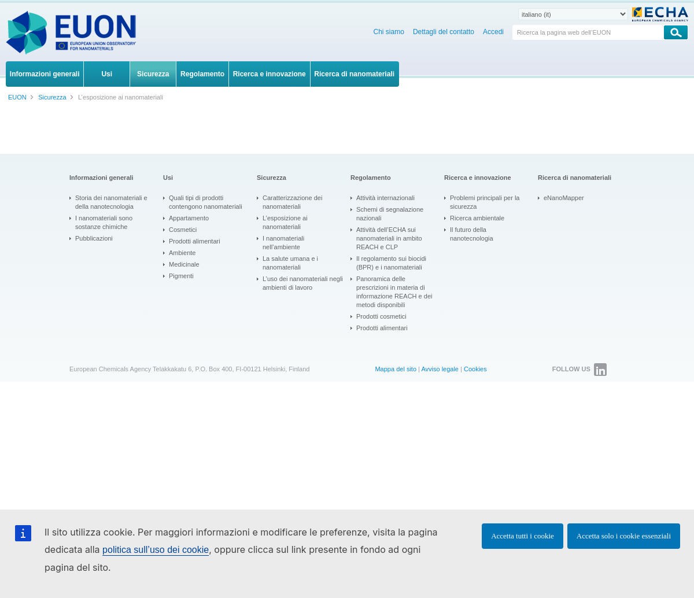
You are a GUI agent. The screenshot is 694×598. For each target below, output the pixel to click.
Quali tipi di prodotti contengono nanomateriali (205, 202)
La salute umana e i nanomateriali (290, 263)
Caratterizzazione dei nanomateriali (292, 202)
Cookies (475, 369)
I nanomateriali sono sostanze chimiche (103, 222)
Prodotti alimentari (194, 241)
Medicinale (184, 264)
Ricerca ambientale (477, 218)
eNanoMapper (564, 197)
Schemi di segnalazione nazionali (389, 214)
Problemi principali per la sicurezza (484, 202)
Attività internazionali (385, 197)
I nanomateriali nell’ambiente (283, 242)
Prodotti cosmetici (381, 316)
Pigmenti (181, 275)
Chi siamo (389, 32)
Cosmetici (183, 229)
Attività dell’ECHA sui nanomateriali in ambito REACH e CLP (389, 238)
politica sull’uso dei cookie (155, 550)
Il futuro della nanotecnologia (471, 234)
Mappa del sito (395, 369)
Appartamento (189, 218)
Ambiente (182, 252)
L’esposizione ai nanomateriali (285, 222)
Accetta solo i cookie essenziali (624, 535)
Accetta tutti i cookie (522, 535)
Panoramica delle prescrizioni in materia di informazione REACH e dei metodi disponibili (394, 291)
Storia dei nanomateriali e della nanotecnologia (111, 202)
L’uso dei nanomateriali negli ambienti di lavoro (303, 283)
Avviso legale (440, 369)
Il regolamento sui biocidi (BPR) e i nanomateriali (391, 263)
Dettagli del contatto (443, 32)
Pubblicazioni (94, 238)
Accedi (493, 32)
